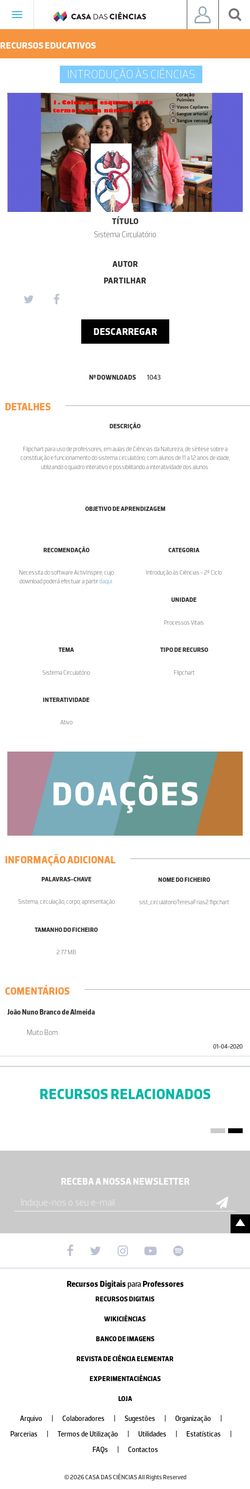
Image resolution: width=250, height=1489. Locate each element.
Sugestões (149, 1418)
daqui (105, 581)
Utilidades (161, 1434)
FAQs (109, 1450)
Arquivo (40, 1418)
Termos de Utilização (97, 1434)
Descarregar (125, 331)
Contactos (143, 1450)
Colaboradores (93, 1418)
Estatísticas (213, 1434)
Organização (202, 1418)
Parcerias (33, 1434)
